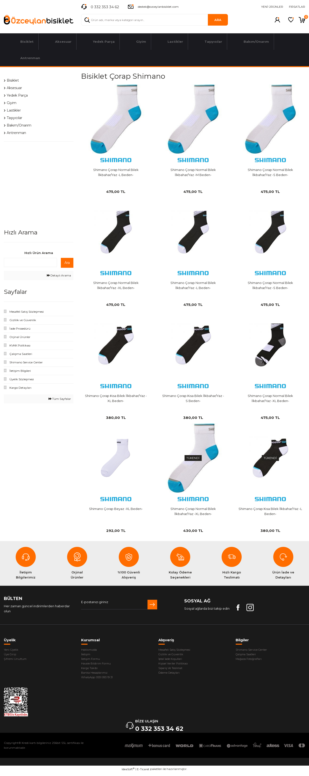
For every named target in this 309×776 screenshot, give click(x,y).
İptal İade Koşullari (172, 660)
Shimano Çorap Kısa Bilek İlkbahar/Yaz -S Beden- (193, 398)
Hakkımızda (90, 650)
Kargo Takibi (91, 670)
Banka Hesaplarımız (96, 675)
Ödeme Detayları (172, 675)
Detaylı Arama (59, 275)
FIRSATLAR (297, 6)
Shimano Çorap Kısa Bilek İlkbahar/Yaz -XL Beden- (116, 398)
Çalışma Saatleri (248, 655)
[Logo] (38, 20)
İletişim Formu (92, 660)
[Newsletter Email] (119, 604)
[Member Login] (277, 20)
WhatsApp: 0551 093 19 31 (100, 680)
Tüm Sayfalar (60, 399)
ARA (217, 20)
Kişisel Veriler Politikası (175, 665)
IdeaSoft (128, 772)
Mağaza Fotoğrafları (251, 660)
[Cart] (302, 20)
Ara (67, 263)
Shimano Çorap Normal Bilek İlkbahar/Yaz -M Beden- (193, 172)
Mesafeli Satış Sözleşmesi (178, 650)
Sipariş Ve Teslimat (172, 670)
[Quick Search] (30, 262)
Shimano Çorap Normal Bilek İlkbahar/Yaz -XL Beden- (116, 285)
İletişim (86, 655)
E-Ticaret (143, 772)
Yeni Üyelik (12, 650)
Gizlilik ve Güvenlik (172, 655)
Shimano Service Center (255, 650)
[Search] (154, 20)
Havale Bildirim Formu (98, 665)
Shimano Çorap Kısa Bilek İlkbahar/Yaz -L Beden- (270, 511)
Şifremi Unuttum (16, 660)
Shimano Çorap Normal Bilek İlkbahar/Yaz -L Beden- (116, 172)
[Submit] (152, 604)
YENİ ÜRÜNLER (272, 6)
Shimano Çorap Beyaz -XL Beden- (116, 509)
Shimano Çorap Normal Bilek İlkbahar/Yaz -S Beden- (270, 172)
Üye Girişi (11, 655)
